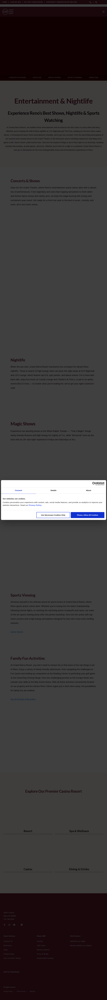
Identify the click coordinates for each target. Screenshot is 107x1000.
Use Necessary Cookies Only (53, 515)
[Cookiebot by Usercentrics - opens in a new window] (94, 483)
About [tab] (88, 490)
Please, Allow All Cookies (87, 515)
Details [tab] (53, 490)
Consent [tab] (18, 490)
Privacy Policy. (35, 505)
